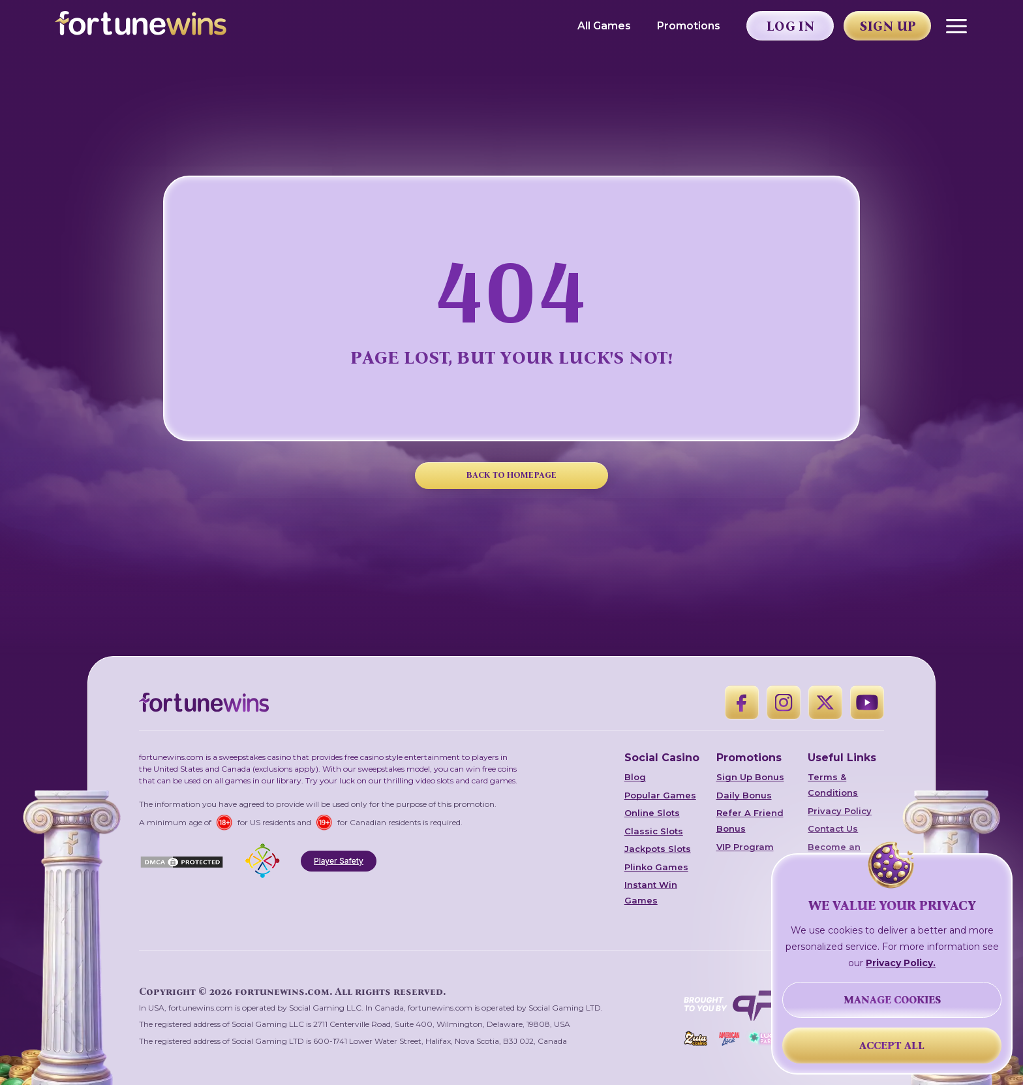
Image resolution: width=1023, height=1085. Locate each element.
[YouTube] (867, 702)
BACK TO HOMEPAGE (511, 475)
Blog (635, 777)
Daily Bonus (744, 795)
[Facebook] (742, 702)
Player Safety (338, 861)
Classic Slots (653, 831)
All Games (604, 26)
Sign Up (888, 26)
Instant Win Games (650, 892)
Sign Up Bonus (750, 777)
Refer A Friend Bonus (750, 821)
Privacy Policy (840, 811)
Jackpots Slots (657, 848)
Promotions (688, 26)
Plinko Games (656, 867)
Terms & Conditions (833, 785)
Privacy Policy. (901, 963)
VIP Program (745, 846)
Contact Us (833, 828)
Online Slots (652, 813)
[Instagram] (784, 702)
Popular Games (660, 795)
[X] (825, 702)
